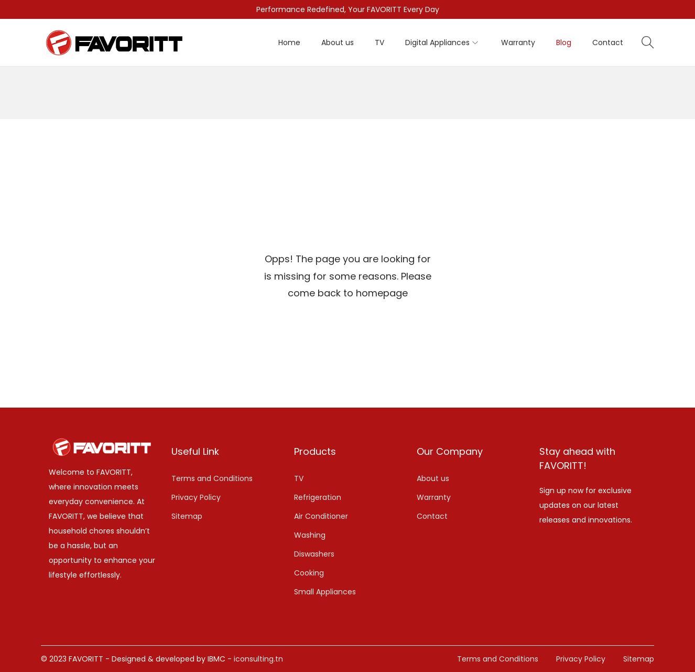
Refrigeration (317, 497)
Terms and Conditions (212, 478)
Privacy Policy (196, 497)
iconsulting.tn (258, 659)
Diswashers (314, 554)
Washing (309, 535)
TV (298, 478)
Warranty (434, 497)
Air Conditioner (321, 516)
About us (433, 478)
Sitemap (186, 516)
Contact (432, 516)
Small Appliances (325, 591)
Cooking (309, 573)
